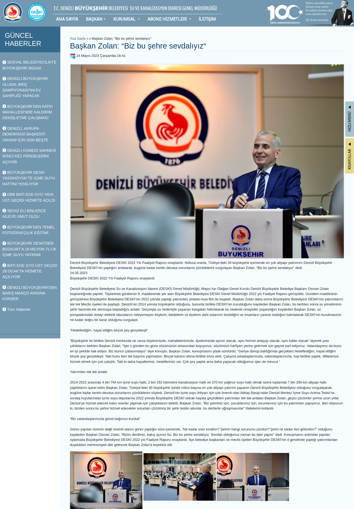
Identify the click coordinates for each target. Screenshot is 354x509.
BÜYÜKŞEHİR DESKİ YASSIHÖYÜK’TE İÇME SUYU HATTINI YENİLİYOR (28, 178)
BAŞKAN (94, 19)
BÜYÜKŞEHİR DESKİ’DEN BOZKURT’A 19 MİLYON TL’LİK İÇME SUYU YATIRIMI (29, 249)
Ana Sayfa (78, 38)
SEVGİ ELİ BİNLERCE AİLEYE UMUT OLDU (24, 214)
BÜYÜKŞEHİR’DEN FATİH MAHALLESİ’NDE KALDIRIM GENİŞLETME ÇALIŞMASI (27, 112)
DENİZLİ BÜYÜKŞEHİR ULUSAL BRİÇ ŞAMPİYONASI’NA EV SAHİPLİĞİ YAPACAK (25, 87)
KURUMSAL (125, 19)
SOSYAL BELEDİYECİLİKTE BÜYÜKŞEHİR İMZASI (29, 65)
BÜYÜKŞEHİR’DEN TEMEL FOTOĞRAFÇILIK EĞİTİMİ (28, 230)
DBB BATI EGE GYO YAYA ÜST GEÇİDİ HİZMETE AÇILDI (28, 197)
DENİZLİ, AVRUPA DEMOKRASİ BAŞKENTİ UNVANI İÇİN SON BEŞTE (25, 134)
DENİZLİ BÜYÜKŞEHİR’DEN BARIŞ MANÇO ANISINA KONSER (29, 293)
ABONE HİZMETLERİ (168, 19)
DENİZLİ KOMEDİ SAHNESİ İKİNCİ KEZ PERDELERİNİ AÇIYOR (29, 156)
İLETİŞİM (207, 19)
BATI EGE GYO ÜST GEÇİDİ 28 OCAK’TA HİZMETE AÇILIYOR (29, 271)
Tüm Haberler (16, 309)
